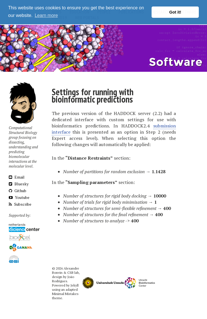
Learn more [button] (46, 15)
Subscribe (20, 204)
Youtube (19, 197)
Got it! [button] (175, 12)
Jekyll (74, 285)
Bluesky (19, 183)
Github (17, 190)
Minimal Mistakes (65, 294)
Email (17, 177)
